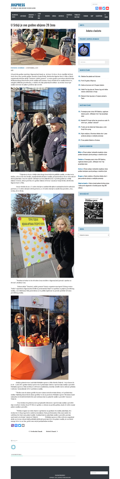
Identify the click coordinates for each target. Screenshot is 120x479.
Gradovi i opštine (29, 15)
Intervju (62, 15)
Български (101, 15)
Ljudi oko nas (40, 15)
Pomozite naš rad (78, 15)
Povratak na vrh (67, 471)
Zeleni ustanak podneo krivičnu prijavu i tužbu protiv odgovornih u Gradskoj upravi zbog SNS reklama (95, 180)
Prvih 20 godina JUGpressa (89, 79)
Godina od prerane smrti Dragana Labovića (93, 83)
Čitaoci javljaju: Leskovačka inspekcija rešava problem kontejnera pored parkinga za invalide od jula (93, 149)
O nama (109, 15)
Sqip (94, 15)
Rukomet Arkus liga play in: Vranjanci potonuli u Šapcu (96, 94)
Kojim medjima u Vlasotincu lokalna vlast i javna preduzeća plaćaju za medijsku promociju (95, 130)
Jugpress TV (70, 15)
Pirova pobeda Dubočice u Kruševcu (91, 136)
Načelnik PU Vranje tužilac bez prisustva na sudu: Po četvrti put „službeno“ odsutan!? (96, 117)
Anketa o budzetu (95, 28)
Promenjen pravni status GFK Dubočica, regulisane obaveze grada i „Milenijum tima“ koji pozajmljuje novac (95, 109)
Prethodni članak (34, 425)
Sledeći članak (51, 425)
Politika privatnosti (60, 469)
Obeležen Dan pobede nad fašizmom (91, 74)
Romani (88, 15)
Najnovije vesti (12, 15)
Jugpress (18, 68)
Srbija (55, 15)
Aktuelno (21, 15)
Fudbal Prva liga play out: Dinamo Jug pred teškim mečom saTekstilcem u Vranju (95, 88)
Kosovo (48, 15)
